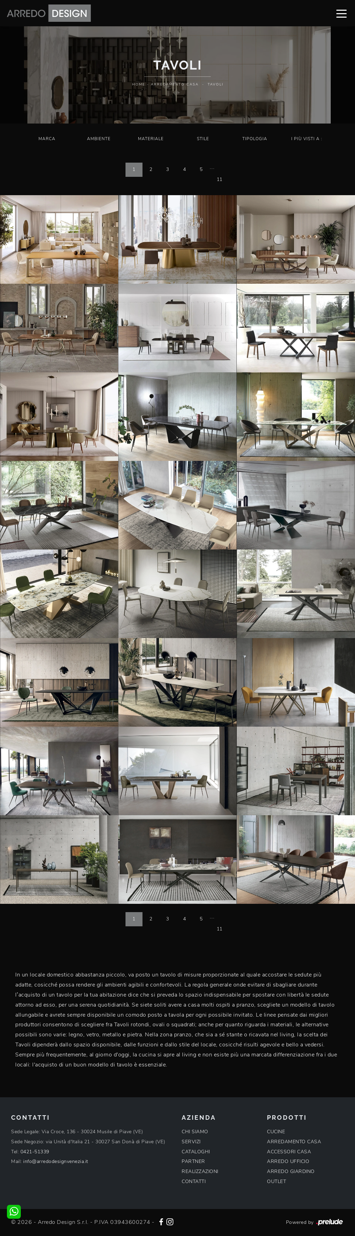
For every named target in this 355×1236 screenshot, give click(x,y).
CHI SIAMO (195, 1131)
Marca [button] (46, 139)
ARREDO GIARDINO (291, 1171)
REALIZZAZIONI (200, 1171)
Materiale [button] (151, 139)
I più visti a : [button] (306, 139)
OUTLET (276, 1181)
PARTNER (193, 1161)
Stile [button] (203, 139)
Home (138, 84)
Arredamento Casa (175, 84)
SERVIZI (191, 1141)
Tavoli (215, 84)
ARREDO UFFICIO (288, 1161)
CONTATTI (194, 1181)
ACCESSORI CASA (289, 1151)
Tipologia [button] (254, 139)
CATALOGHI (196, 1151)
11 (220, 179)
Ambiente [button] (99, 139)
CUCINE (276, 1131)
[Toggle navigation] (341, 13)
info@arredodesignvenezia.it (55, 1161)
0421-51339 (34, 1151)
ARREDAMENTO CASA (294, 1141)
